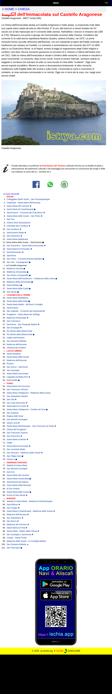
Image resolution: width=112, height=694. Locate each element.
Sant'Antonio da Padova (17, 482)
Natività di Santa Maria (17, 465)
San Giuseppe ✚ (14, 328)
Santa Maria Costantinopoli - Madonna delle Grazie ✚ (31, 511)
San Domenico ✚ (14, 236)
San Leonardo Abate (16, 449)
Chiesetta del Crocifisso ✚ (18, 226)
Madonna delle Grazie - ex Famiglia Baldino (26, 541)
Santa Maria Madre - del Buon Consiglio (25, 304)
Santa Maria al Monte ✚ (17, 439)
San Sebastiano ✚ (15, 518)
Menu (56, 3)
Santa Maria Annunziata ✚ (19, 446)
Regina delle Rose (15, 416)
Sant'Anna (11, 255)
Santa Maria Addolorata (17, 239)
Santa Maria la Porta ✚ (17, 528)
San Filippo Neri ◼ (15, 456)
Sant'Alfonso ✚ (13, 504)
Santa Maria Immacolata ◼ (19, 478)
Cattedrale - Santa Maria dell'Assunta (23, 202)
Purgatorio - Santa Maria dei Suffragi (23, 314)
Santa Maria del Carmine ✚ (19, 206)
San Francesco (13, 321)
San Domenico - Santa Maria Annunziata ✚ (26, 245)
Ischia (59, 650)
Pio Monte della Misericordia (19, 331)
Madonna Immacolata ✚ (17, 318)
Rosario (10, 363)
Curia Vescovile (12, 194)
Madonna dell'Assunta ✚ (18, 514)
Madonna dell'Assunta (17, 344)
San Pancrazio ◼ (14, 548)
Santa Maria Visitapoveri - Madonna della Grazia (28, 393)
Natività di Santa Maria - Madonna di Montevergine (29, 501)
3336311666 (72, 651)
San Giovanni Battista (16, 341)
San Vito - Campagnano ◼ (19, 262)
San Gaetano (13, 413)
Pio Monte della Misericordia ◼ (21, 334)
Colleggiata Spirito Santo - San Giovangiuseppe (28, 199)
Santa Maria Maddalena (17, 298)
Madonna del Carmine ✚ (18, 524)
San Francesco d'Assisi (17, 389)
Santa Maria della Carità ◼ (19, 288)
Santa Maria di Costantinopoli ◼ (21, 209)
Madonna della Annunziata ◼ (20, 282)
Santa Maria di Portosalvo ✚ (19, 249)
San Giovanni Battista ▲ (18, 544)
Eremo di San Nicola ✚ (17, 495)
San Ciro (11, 219)
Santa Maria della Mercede (19, 485)
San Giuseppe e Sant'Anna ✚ (20, 534)
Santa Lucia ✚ (13, 423)
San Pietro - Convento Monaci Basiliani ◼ (25, 259)
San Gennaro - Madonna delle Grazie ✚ (25, 453)
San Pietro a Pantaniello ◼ (19, 275)
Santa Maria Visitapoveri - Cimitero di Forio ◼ (27, 409)
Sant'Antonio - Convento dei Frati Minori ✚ (26, 212)
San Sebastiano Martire (17, 396)
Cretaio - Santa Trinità (16, 538)
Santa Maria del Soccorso (18, 386)
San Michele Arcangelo (17, 419)
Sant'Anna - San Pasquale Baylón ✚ (23, 324)
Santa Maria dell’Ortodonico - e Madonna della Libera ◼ (32, 278)
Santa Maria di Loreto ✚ (17, 406)
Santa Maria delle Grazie (18, 357)
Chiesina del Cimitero (16, 348)
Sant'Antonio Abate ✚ (16, 232)
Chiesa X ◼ (12, 459)
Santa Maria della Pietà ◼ (18, 301)
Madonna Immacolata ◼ (17, 272)
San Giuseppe (13, 370)
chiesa (24, 9)
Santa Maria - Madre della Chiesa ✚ (23, 531)
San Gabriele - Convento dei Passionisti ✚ (26, 311)
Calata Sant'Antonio (16, 338)
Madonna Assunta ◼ (16, 268)
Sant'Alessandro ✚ (15, 252)
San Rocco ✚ (13, 521)
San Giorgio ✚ (13, 508)
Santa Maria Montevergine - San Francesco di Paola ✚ (31, 426)
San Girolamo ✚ (14, 229)
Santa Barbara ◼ (14, 285)
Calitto (9, 443)
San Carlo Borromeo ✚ (17, 403)
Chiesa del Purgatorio (16, 429)
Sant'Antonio (12, 308)
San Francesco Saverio (17, 433)
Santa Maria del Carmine (18, 475)
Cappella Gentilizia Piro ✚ (18, 377)
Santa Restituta (14, 354)
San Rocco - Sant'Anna (17, 367)
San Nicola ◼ (13, 292)
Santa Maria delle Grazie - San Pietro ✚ (25, 216)
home (9, 9)
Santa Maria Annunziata (17, 373)
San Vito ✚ (12, 399)
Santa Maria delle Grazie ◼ (19, 492)
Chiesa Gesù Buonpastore (19, 222)
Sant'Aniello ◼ (13, 380)
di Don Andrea (13, 488)
